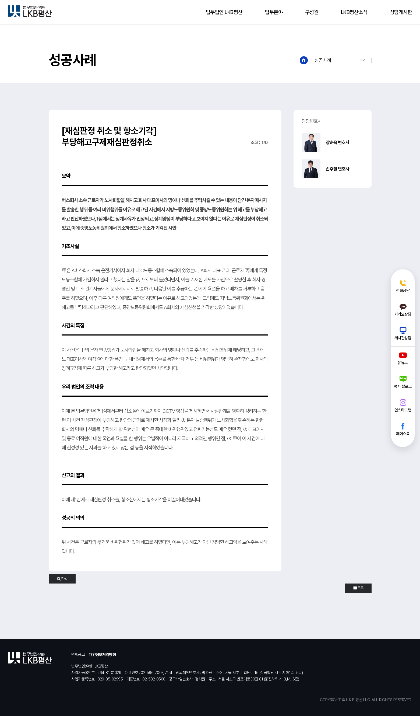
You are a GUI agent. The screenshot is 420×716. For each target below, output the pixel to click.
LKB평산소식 (354, 12)
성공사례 (323, 60)
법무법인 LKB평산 (224, 12)
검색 (62, 579)
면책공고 (78, 654)
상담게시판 (401, 12)
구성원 (312, 12)
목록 (358, 588)
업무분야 (274, 12)
